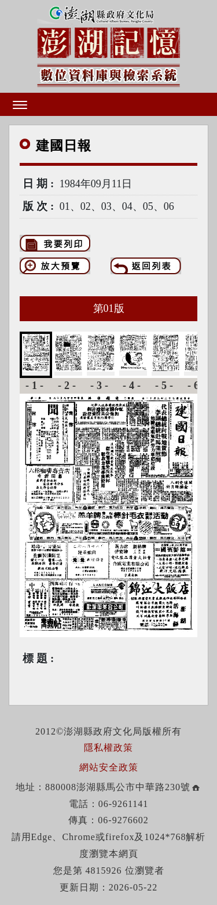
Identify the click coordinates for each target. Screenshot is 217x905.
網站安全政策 (108, 767)
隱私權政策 (108, 748)
